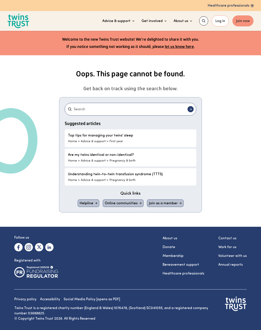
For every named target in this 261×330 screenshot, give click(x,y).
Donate (169, 247)
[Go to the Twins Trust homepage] (18, 21)
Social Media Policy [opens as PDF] (92, 299)
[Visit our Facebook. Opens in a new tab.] (18, 247)
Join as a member (163, 203)
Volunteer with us (232, 256)
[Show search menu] (203, 21)
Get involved (154, 21)
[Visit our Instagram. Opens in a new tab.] (28, 247)
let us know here (179, 46)
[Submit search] (190, 109)
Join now (243, 21)
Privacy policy (25, 299)
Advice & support (118, 21)
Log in (220, 21)
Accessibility (50, 299)
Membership (173, 256)
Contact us (227, 238)
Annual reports (230, 265)
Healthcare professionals (183, 273)
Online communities (121, 203)
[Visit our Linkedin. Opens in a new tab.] (49, 247)
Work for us (227, 247)
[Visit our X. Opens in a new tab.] (39, 247)
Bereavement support (181, 265)
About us (183, 21)
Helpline (86, 203)
